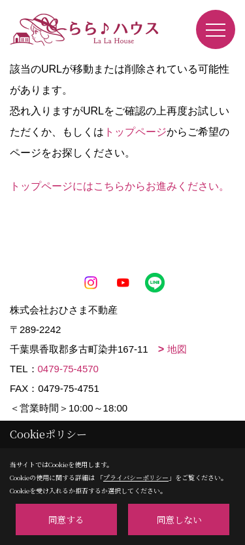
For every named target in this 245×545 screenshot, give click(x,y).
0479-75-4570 (68, 368)
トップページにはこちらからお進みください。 (119, 186)
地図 (177, 349)
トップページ (135, 131)
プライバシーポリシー (136, 477)
